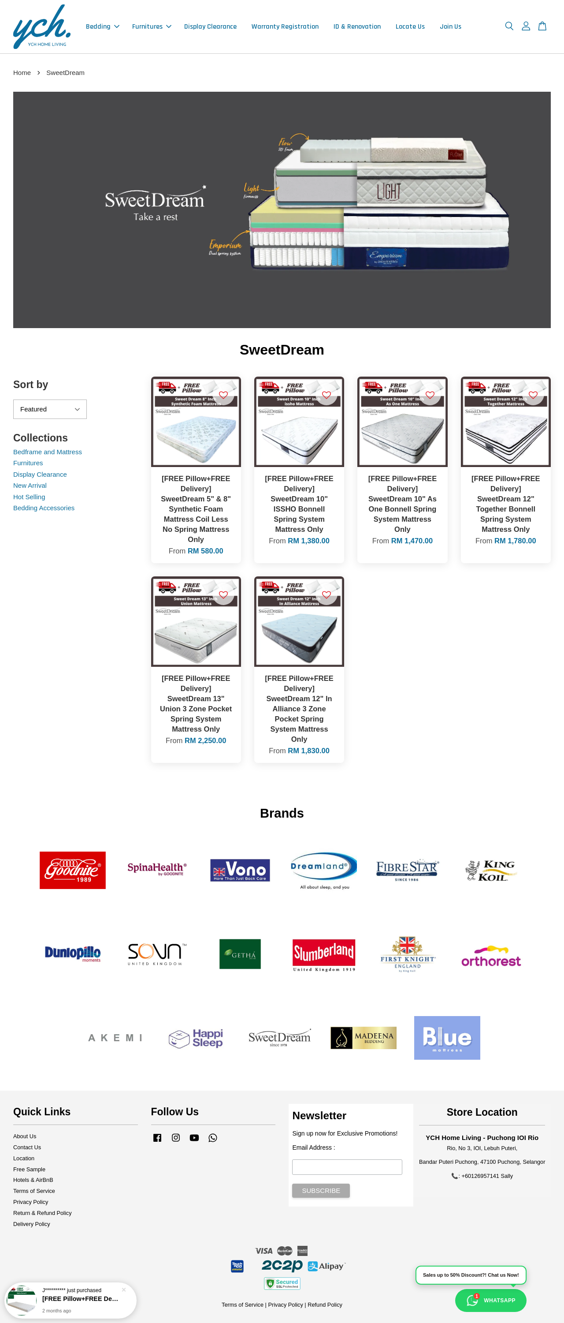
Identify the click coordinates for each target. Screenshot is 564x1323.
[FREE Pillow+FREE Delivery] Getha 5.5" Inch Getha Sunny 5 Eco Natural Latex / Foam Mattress (81, 1299)
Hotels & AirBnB (33, 1180)
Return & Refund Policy (42, 1213)
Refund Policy (325, 1304)
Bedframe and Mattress (47, 452)
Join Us (450, 26)
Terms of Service (34, 1191)
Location (23, 1158)
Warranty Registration (285, 26)
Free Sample (29, 1169)
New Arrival (30, 485)
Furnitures (151, 26)
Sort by (30, 384)
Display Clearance (210, 26)
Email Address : (313, 1147)
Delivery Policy (31, 1224)
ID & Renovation (357, 26)
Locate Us (410, 26)
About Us (24, 1136)
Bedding (102, 26)
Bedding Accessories (43, 508)
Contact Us (27, 1147)
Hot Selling (29, 497)
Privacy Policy (30, 1202)
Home (22, 72)
